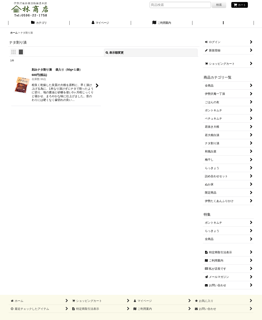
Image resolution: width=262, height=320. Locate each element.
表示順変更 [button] (115, 52)
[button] (223, 23)
